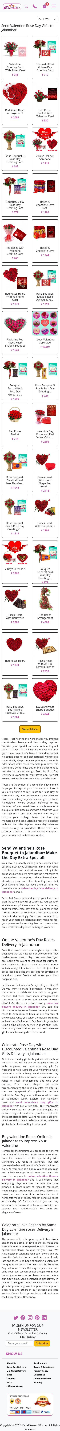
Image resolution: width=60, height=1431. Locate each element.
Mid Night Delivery (16, 1370)
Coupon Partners (42, 1378)
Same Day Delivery (16, 1367)
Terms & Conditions (44, 1367)
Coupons (11, 1378)
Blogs (9, 1374)
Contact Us (39, 1374)
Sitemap (38, 1382)
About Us (11, 1363)
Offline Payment (15, 1386)
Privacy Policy (41, 1370)
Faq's (9, 1382)
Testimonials (40, 1363)
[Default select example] (47, 19)
